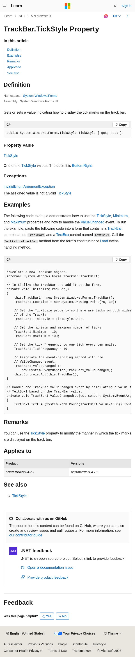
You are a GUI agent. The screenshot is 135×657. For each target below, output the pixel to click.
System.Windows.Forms (40, 95)
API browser (39, 16)
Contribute (80, 644)
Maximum (18, 222)
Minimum (120, 216)
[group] (67, 338)
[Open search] (115, 6)
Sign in (126, 6)
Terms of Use (57, 651)
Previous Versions (40, 644)
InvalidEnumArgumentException (29, 186)
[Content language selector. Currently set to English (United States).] (25, 633)
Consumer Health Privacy (21, 651)
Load (104, 241)
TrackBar (114, 228)
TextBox (62, 235)
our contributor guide (25, 535)
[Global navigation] (4, 6)
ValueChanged (92, 222)
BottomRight (82, 166)
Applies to (14, 67)
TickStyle (11, 156)
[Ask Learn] (106, 16)
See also (13, 73)
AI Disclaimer (13, 644)
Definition (13, 49)
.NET (21, 16)
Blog (61, 644)
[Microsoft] (68, 6)
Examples (14, 55)
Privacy (98, 644)
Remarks (13, 61)
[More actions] (127, 16)
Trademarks (80, 651)
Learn (9, 16)
